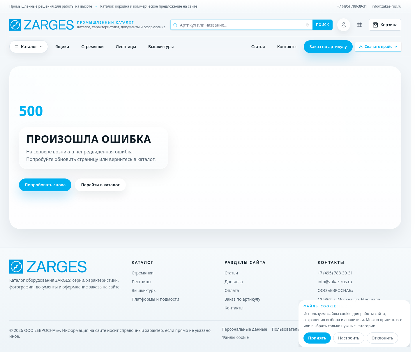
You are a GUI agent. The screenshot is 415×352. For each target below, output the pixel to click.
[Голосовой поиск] (307, 24)
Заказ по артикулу (328, 46)
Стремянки (92, 46)
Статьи (258, 46)
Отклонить (382, 338)
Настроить (348, 338)
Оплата (232, 290)
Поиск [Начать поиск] (322, 24)
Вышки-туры (161, 46)
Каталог (28, 46)
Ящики (62, 46)
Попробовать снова (45, 185)
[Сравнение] (359, 25)
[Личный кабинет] (343, 24)
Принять (317, 338)
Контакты (286, 46)
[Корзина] (385, 25)
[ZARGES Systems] (87, 25)
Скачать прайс (378, 46)
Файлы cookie (235, 337)
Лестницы (126, 46)
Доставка (234, 281)
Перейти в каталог (100, 185)
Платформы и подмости (155, 299)
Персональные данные (244, 329)
